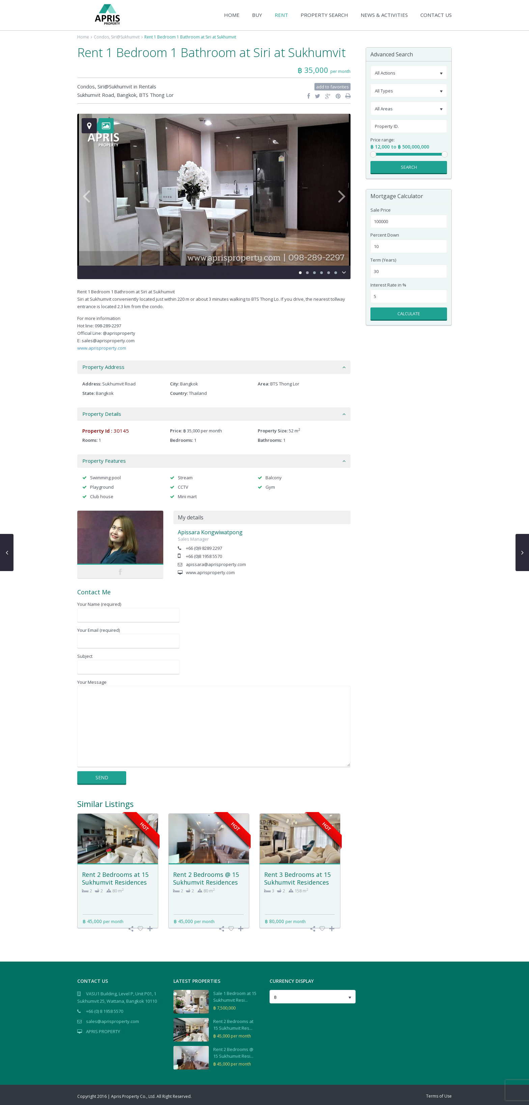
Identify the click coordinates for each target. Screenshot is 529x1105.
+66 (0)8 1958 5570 (204, 556)
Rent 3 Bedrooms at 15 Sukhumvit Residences (297, 878)
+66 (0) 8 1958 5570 (104, 1011)
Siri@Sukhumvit (125, 37)
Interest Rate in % (388, 285)
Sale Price (380, 210)
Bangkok (126, 94)
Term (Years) (383, 260)
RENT (281, 14)
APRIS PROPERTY (103, 1031)
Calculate (408, 314)
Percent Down (384, 235)
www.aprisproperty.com (101, 348)
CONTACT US (436, 14)
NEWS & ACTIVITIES (384, 14)
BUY (257, 14)
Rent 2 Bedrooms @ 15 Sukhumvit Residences (206, 878)
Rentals (147, 86)
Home (83, 37)
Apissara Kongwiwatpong (210, 532)
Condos (101, 37)
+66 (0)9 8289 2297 (204, 548)
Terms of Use (439, 1096)
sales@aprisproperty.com (112, 1021)
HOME (232, 14)
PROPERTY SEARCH (324, 14)
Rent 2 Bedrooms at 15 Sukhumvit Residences (115, 878)
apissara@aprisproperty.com (216, 564)
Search (409, 167)
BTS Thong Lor (156, 94)
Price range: (382, 140)
